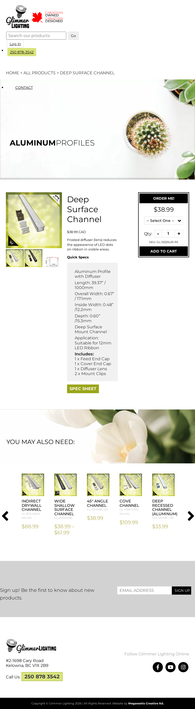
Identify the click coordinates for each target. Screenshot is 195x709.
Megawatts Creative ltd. (146, 703)
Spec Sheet (83, 388)
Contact (24, 87)
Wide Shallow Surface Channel (65, 509)
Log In (15, 44)
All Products (39, 72)
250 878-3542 (22, 52)
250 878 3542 (42, 677)
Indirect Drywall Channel (33, 509)
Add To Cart (163, 251)
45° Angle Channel (98, 505)
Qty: (148, 233)
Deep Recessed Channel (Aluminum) (164, 509)
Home (12, 72)
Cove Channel (131, 507)
